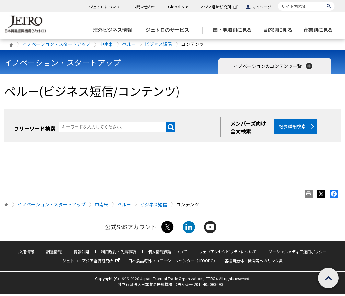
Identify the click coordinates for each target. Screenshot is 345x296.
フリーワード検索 (34, 128)
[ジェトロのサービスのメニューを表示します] (169, 30)
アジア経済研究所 (219, 6)
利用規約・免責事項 (118, 253)
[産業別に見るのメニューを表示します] (320, 30)
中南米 (106, 44)
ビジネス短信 (158, 44)
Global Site (178, 6)
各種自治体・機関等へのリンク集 (253, 263)
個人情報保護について (167, 253)
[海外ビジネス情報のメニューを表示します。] (114, 30)
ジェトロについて (104, 6)
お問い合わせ (144, 6)
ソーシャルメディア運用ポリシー (298, 253)
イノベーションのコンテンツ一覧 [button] (274, 66)
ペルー (129, 44)
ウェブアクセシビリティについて (228, 253)
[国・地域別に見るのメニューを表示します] (234, 30)
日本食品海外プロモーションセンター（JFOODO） (172, 263)
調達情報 (54, 253)
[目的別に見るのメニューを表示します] (279, 30)
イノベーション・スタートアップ (56, 44)
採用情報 (26, 253)
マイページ (261, 6)
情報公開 (81, 253)
